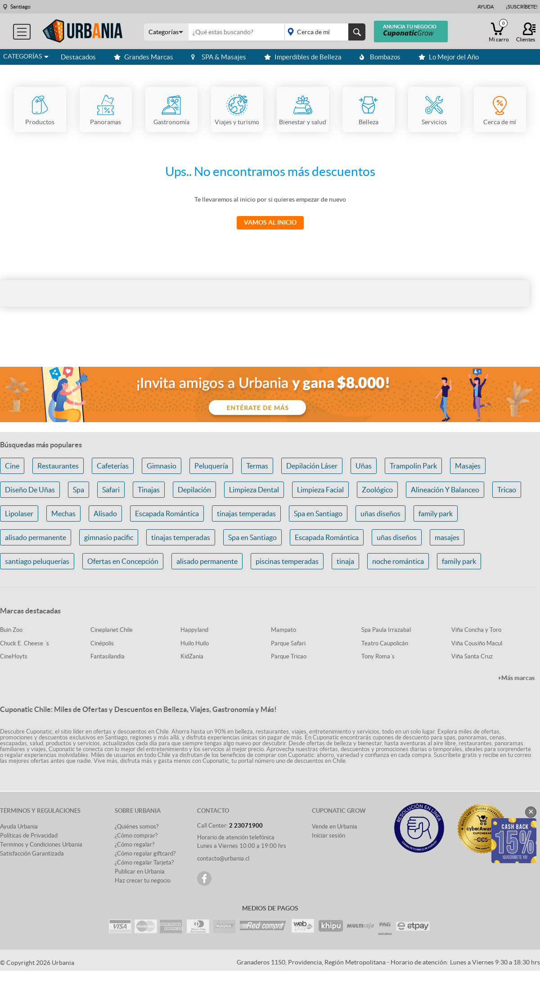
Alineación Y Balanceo (445, 490)
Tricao (506, 490)
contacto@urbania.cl (223, 858)
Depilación (194, 490)
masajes (447, 537)
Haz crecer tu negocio (143, 880)
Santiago (20, 6)
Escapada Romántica (167, 513)
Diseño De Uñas (30, 490)
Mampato (283, 629)
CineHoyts (13, 656)
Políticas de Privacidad (29, 835)
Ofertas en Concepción (122, 561)
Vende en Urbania (334, 826)
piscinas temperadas (287, 561)
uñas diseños (380, 513)
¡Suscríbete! (522, 6)
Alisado (105, 513)
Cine (12, 466)
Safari (111, 490)
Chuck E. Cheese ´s (24, 643)
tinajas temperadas (246, 513)
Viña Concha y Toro (476, 629)
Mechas (63, 513)
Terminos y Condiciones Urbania (41, 844)
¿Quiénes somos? (136, 826)
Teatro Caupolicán (384, 643)
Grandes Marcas (143, 57)
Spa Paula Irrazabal (386, 629)
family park (435, 513)
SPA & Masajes (218, 57)
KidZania (191, 656)
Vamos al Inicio (270, 222)
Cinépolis (102, 643)
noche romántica (398, 561)
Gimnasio (161, 466)
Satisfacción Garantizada (32, 853)
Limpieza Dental (254, 490)
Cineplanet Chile (111, 629)
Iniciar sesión (328, 835)
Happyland (194, 629)
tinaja (345, 561)
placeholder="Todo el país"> (323, 32)
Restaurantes (58, 466)
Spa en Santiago (318, 513)
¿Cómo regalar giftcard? (145, 853)
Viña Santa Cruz (472, 656)
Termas (257, 466)
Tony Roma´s (378, 656)
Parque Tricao (288, 656)
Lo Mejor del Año (448, 57)
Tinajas (149, 490)
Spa (78, 490)
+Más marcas (516, 677)
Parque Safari (288, 643)
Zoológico (377, 490)
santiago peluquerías (37, 561)
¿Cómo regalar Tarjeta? (144, 862)
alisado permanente (35, 537)
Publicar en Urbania (140, 871)
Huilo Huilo (194, 643)
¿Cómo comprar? (136, 835)
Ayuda (485, 6)
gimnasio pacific (108, 537)
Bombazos (380, 57)
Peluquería (211, 466)
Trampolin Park (413, 466)
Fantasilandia (107, 656)
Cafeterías (113, 466)
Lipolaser (19, 513)
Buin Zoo (11, 629)
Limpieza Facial (320, 490)
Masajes (468, 466)
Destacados (78, 57)
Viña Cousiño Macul (476, 643)
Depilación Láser (312, 466)
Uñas (364, 466)
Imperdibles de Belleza (303, 57)
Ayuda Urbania (19, 826)
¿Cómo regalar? (134, 844)
